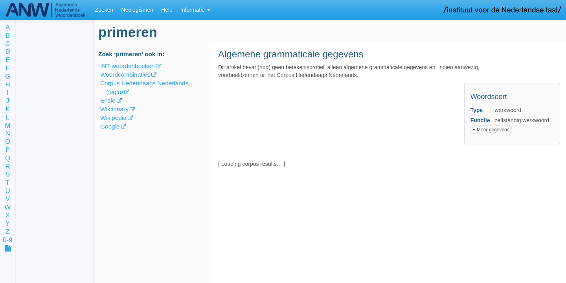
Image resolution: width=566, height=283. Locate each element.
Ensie (108, 100)
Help (167, 10)
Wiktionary (114, 109)
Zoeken (104, 10)
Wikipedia (113, 117)
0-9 (7, 240)
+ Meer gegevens (491, 129)
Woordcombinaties (125, 74)
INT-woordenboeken (127, 65)
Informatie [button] (195, 10)
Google (110, 126)
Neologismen (137, 10)
